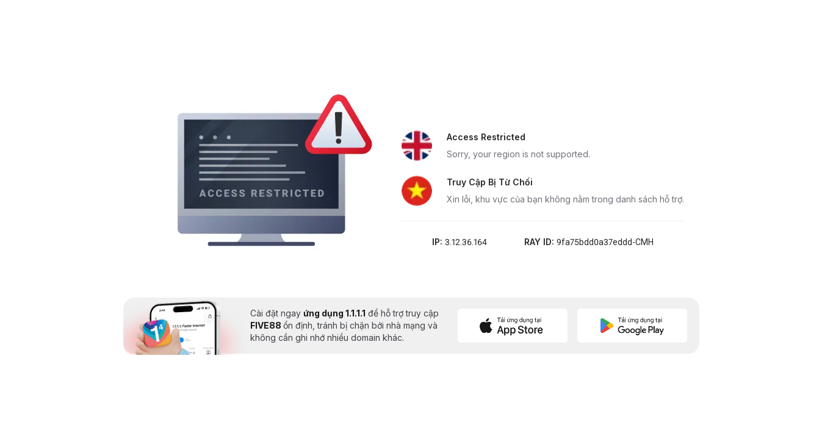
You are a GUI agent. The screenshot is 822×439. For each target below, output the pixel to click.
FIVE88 (266, 325)
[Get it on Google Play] (632, 326)
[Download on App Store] (513, 326)
